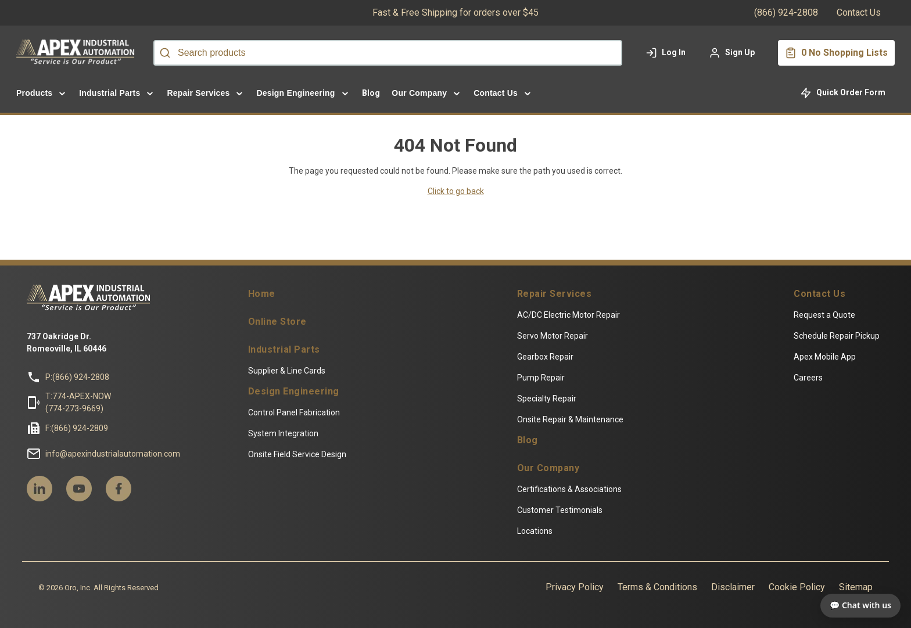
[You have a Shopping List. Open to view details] (836, 53)
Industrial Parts (281, 355)
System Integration (280, 439)
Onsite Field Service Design (294, 460)
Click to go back (456, 191)
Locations (536, 536)
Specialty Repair (548, 404)
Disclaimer (739, 592)
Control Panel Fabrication (291, 418)
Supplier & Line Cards (283, 376)
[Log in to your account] (665, 53)
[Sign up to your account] (732, 53)
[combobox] (387, 53)
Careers (813, 383)
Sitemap (861, 592)
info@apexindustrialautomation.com (107, 459)
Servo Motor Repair (553, 341)
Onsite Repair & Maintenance (571, 425)
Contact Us (859, 12)
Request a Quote (830, 320)
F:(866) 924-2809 (71, 434)
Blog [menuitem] (371, 93)
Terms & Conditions (663, 592)
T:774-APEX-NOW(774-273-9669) (72, 408)
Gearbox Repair (546, 362)
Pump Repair (542, 383)
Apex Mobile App (830, 362)
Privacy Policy (580, 592)
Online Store (274, 327)
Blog (528, 446)
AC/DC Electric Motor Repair (569, 320)
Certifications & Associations (570, 495)
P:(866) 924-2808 (71, 382)
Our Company (549, 474)
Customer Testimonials (561, 516)
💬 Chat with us (860, 605)
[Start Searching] (165, 53)
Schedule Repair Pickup (842, 341)
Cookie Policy (802, 592)
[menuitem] (41, 93)
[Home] (77, 53)
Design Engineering (290, 397)
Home (258, 299)
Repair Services (555, 299)
